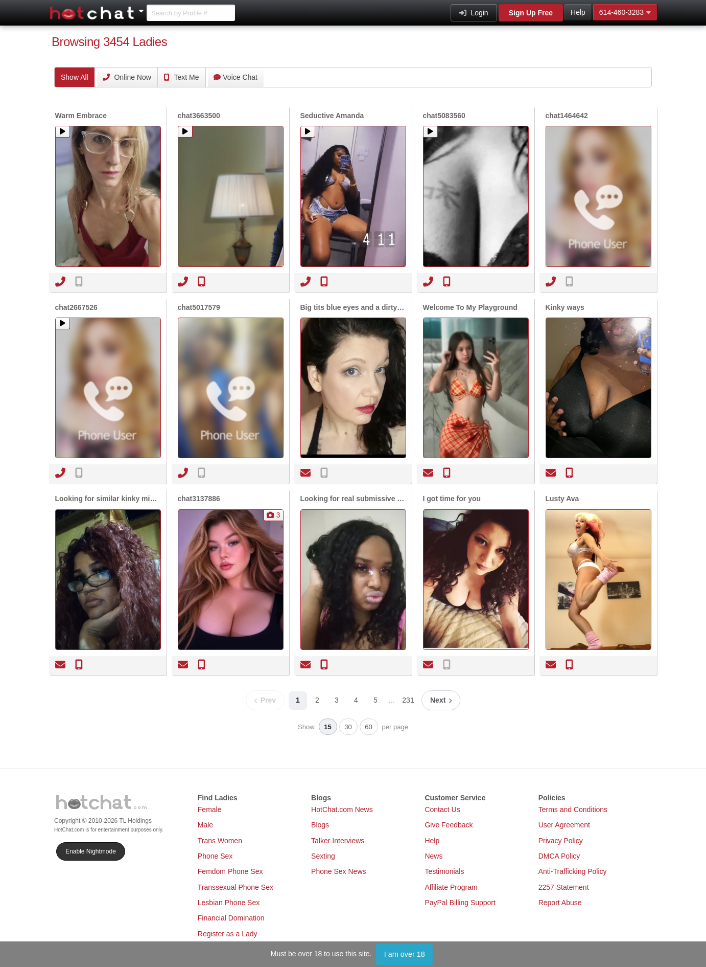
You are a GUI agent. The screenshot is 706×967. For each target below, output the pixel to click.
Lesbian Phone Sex (229, 902)
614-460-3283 (625, 12)
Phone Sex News (338, 871)
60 (368, 727)
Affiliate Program (451, 887)
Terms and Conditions (572, 809)
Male (205, 825)
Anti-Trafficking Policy (572, 871)
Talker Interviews (337, 841)
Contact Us (442, 809)
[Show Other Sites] (142, 8)
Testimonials (444, 871)
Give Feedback (449, 825)
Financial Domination (231, 918)
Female (210, 809)
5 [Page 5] (375, 700)
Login (473, 13)
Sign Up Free (531, 13)
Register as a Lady (227, 934)
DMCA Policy (559, 856)
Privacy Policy (560, 841)
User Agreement (564, 825)
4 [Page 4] (356, 700)
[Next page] (440, 700)
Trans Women (220, 841)
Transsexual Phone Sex (235, 887)
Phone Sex (215, 856)
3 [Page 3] (337, 700)
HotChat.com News (342, 809)
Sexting (323, 856)
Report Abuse (560, 902)
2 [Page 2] (317, 700)
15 (327, 727)
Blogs (320, 825)
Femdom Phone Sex (230, 871)
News (433, 856)
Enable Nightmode (90, 851)
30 (347, 727)
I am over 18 (404, 954)
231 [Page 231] (408, 700)
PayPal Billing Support (460, 902)
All (74, 77)
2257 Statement (563, 887)
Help (578, 12)
